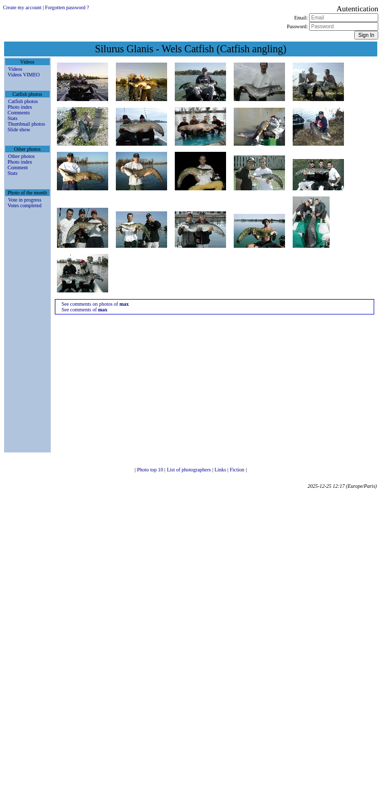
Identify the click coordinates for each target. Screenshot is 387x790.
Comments (19, 112)
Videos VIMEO (24, 74)
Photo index (20, 107)
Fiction (238, 469)
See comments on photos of (95, 304)
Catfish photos (23, 101)
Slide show (19, 129)
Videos (15, 69)
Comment (18, 167)
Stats (12, 118)
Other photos (21, 156)
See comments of (85, 309)
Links (220, 469)
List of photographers (189, 469)
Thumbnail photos (26, 124)
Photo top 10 (151, 469)
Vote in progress (25, 200)
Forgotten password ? (67, 7)
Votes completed (25, 205)
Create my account (22, 7)
